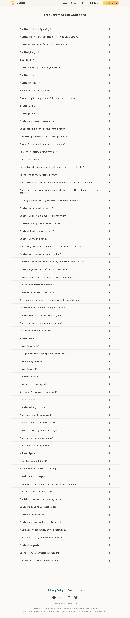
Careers (74, 3)
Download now (111, 3)
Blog (84, 3)
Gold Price (94, 3)
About (64, 3)
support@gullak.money (99, 611)
